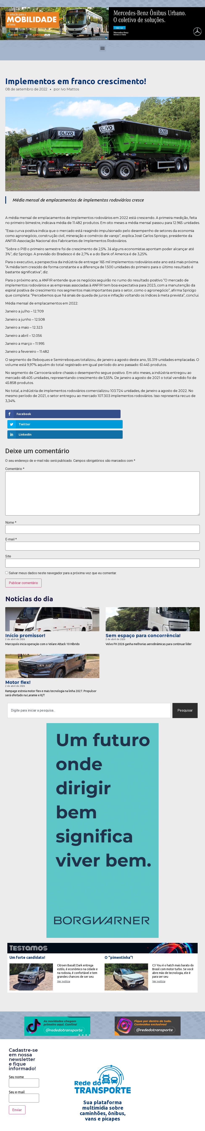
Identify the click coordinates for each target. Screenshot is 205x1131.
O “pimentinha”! (119, 937)
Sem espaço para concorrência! (143, 615)
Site (8, 536)
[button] (102, 48)
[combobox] (89, 690)
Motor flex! (17, 662)
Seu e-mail (24, 1075)
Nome (10, 502)
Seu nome (24, 1059)
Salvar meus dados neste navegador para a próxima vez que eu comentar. (63, 552)
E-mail (11, 519)
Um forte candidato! (27, 937)
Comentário (14, 448)
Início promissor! (25, 615)
